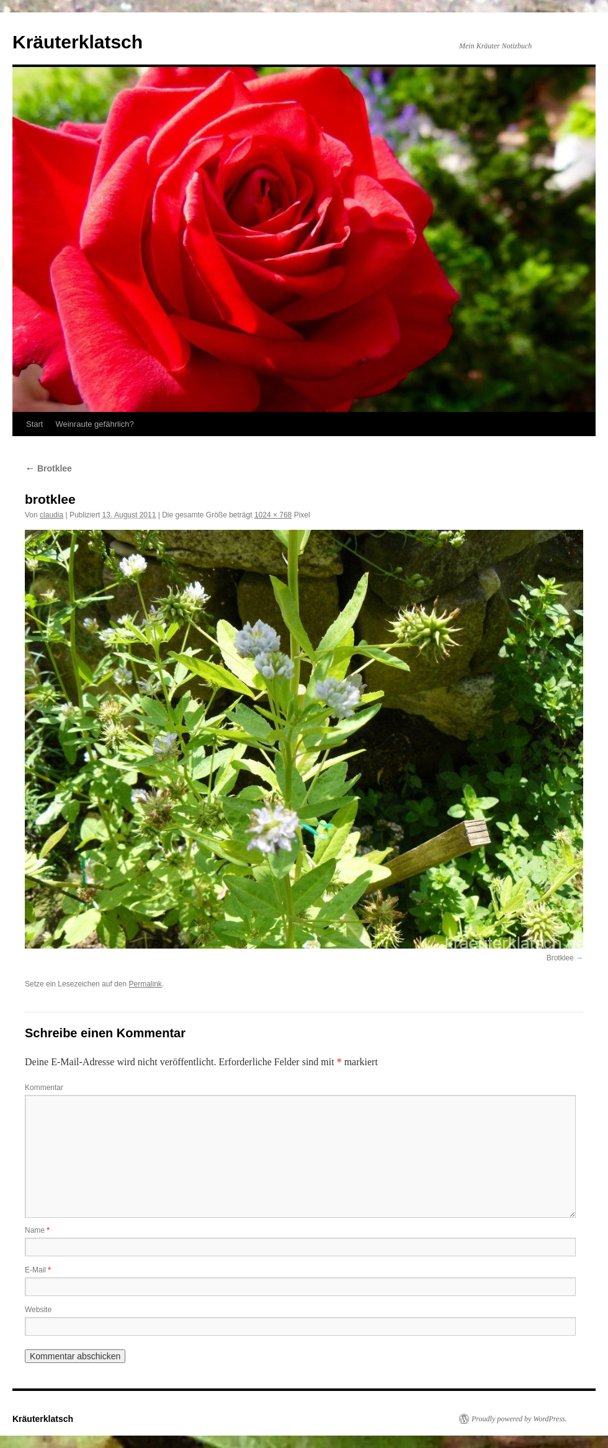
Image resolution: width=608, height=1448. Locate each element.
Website (38, 1309)
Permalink (144, 984)
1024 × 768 (273, 515)
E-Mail (38, 1270)
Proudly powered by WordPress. (519, 1418)
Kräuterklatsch (77, 42)
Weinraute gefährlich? (94, 424)
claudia (51, 515)
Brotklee (48, 468)
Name (37, 1230)
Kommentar (44, 1087)
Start (34, 424)
